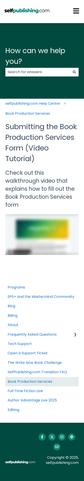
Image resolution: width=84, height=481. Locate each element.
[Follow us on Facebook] (42, 437)
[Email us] (56, 446)
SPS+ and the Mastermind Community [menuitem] (41, 296)
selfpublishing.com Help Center (32, 103)
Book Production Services (27, 113)
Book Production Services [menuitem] (30, 381)
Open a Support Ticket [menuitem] (28, 353)
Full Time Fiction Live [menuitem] (25, 390)
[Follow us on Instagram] (61, 437)
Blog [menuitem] (11, 306)
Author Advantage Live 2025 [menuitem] (32, 400)
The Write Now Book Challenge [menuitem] (35, 362)
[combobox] (37, 72)
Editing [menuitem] (13, 409)
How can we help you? (35, 56)
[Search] (74, 72)
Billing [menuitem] (12, 315)
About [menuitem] (13, 324)
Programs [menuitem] (16, 287)
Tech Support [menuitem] (20, 343)
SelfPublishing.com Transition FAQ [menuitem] (37, 372)
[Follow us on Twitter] (52, 437)
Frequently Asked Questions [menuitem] (32, 334)
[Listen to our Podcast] (71, 437)
